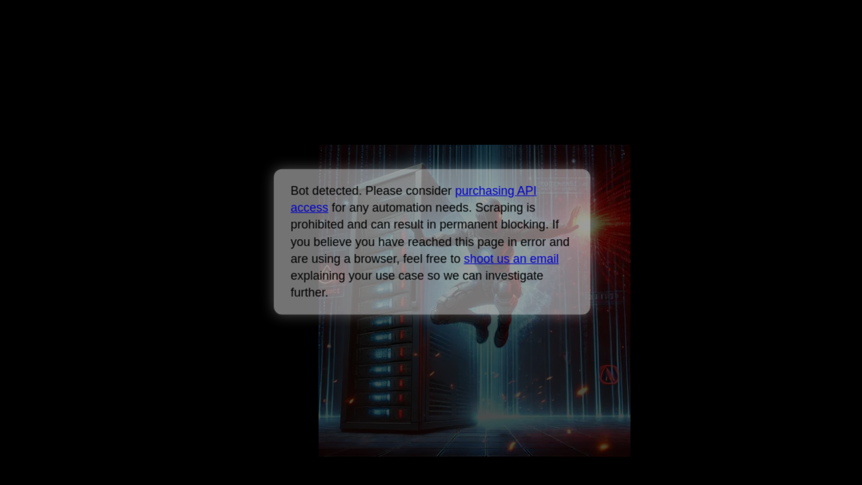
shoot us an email (510, 258)
